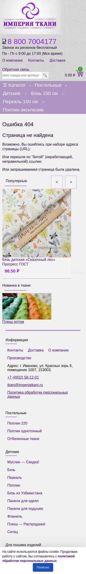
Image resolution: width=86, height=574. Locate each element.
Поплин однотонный (24, 431)
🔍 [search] (45, 75)
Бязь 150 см (44, 93)
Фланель (14, 516)
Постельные (48, 85)
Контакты (36, 60)
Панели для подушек (25, 509)
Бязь (11, 470)
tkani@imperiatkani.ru (25, 385)
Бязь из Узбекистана (24, 493)
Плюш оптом (26, 308)
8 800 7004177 (32, 41)
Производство (19, 358)
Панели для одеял (23, 501)
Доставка (57, 60)
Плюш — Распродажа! (26, 524)
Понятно (43, 567)
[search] (21, 75)
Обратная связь (15, 69)
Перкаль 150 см (20, 101)
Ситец (12, 532)
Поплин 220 (17, 423)
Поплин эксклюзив (23, 109)
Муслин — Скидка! (23, 462)
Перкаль (14, 478)
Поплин (13, 485)
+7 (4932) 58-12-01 (23, 377)
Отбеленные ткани (23, 439)
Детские (11, 93)
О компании (12, 60)
